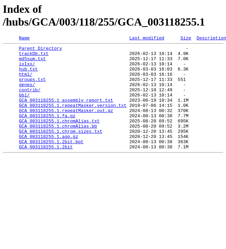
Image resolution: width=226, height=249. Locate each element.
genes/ (27, 94)
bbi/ (24, 106)
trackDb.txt (34, 56)
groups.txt (32, 87)
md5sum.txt (32, 62)
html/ (25, 81)
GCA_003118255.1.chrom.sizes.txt (60, 150)
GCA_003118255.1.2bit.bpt (51, 162)
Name (24, 39)
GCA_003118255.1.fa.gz (47, 131)
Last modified (146, 39)
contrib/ (29, 100)
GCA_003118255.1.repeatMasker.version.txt (73, 119)
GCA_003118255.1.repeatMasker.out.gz (66, 125)
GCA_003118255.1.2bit (46, 168)
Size (185, 39)
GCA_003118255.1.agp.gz (48, 156)
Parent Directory (40, 50)
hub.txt (28, 75)
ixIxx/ (27, 69)
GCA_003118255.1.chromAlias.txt (59, 137)
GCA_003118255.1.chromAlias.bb (58, 143)
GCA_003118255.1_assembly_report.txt (66, 112)
